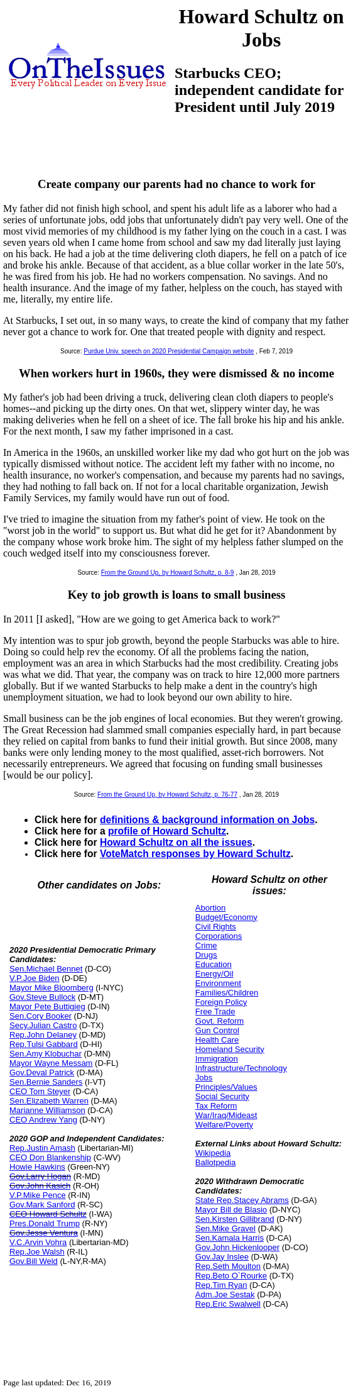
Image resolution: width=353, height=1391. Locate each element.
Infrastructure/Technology (241, 1068)
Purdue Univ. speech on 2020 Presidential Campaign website (169, 351)
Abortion (210, 907)
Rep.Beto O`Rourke (231, 1275)
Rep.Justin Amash (42, 1148)
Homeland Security (229, 1049)
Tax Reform (216, 1106)
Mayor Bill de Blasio (231, 1209)
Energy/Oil (214, 973)
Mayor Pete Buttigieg (47, 1006)
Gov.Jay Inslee (222, 1256)
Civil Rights (215, 926)
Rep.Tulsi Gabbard (43, 1044)
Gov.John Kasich (39, 1185)
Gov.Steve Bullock (42, 997)
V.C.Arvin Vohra (38, 1242)
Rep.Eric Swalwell (228, 1304)
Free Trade (215, 1011)
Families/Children (226, 992)
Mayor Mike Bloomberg (51, 987)
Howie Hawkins (37, 1167)
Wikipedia (213, 1153)
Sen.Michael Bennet (45, 968)
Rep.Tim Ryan (221, 1285)
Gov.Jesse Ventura (43, 1233)
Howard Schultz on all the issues (176, 842)
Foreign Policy (221, 1002)
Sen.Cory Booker (40, 1016)
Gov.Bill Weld (33, 1261)
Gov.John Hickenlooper (237, 1247)
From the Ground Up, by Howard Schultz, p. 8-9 (167, 572)
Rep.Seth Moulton (228, 1266)
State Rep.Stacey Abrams (242, 1200)
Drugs (206, 955)
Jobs (203, 1077)
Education (213, 964)
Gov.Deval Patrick (41, 1072)
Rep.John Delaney (43, 1034)
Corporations (218, 936)
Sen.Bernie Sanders (45, 1082)
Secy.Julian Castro (43, 1025)
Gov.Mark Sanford (42, 1204)
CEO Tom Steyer (39, 1091)
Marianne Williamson (47, 1110)
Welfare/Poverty (224, 1124)
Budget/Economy (226, 917)
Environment (218, 983)
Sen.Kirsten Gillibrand (234, 1219)
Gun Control (217, 1030)
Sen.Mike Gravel (225, 1228)
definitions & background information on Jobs (207, 819)
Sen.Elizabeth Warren (49, 1101)
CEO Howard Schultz (48, 1214)
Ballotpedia (215, 1162)
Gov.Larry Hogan (40, 1176)
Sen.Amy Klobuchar (45, 1053)
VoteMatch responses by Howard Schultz (195, 853)
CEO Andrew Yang (43, 1119)
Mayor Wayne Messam (50, 1063)
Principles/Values (226, 1087)
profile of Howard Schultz (167, 831)
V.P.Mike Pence (37, 1195)
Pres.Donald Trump (44, 1223)
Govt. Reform (219, 1021)
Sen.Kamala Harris (229, 1238)
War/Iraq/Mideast (226, 1115)
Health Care (217, 1040)
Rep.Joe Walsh (37, 1251)
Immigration (216, 1058)
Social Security (222, 1096)
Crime (206, 945)
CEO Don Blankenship (50, 1157)
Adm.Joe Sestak (225, 1294)
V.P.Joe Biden (34, 978)
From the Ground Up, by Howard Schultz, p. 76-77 (167, 794)
